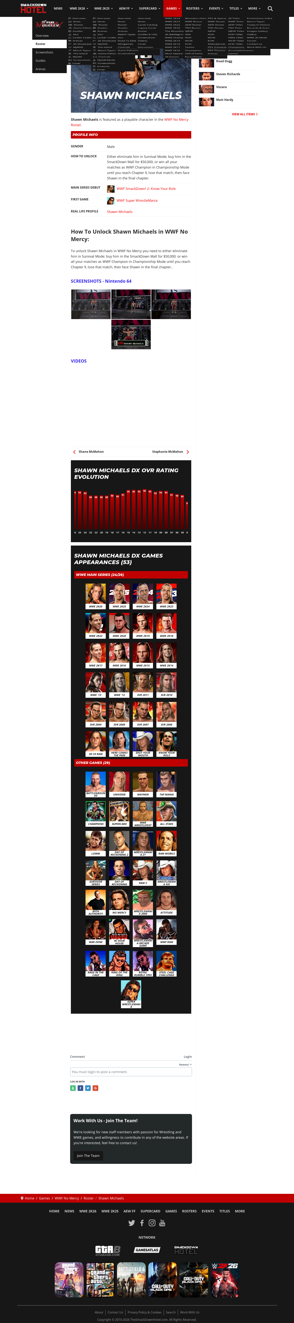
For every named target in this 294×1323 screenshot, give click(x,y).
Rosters (193, 8)
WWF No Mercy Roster (90, 33)
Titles (234, 8)
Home (54, 1211)
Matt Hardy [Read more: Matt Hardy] (224, 100)
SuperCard (148, 8)
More (252, 8)
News (58, 8)
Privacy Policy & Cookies (145, 1312)
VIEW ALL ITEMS (245, 114)
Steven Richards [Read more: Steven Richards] (228, 74)
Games (171, 8)
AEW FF (124, 8)
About (99, 1312)
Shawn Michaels (120, 211)
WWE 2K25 (102, 8)
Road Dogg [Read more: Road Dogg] (224, 61)
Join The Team (88, 1155)
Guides (41, 60)
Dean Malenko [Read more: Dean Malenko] (227, 48)
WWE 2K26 (77, 8)
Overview (42, 36)
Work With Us (190, 1312)
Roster (40, 44)
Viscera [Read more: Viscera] (221, 87)
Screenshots (44, 52)
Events (214, 8)
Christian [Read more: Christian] (223, 35)
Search (171, 1312)
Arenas (41, 69)
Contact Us (115, 1312)
